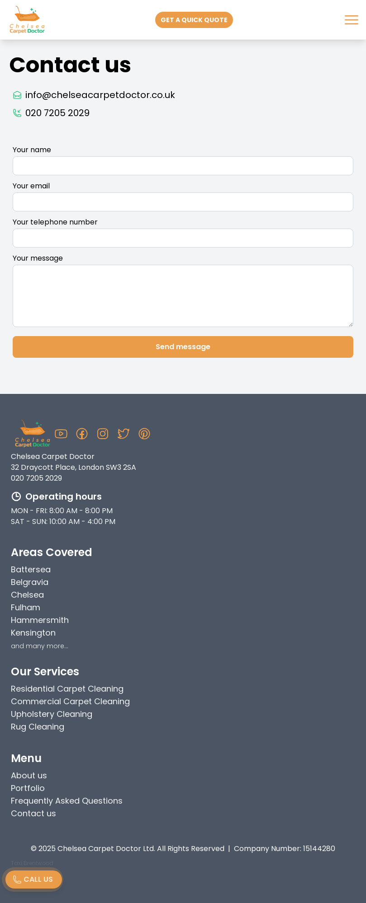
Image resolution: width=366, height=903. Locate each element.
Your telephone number (55, 222)
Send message (183, 347)
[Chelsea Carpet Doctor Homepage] (32, 433)
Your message (38, 258)
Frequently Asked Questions (67, 800)
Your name (32, 150)
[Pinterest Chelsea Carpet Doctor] (144, 433)
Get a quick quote (194, 19)
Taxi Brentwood (32, 863)
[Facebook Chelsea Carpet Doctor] (82, 433)
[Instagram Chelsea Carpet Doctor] (102, 433)
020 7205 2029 (36, 478)
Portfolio (28, 788)
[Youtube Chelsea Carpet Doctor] (61, 433)
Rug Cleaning (37, 726)
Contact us (33, 813)
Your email (31, 186)
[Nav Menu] (351, 20)
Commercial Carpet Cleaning (70, 701)
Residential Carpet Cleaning (67, 688)
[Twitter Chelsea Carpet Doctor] (123, 433)
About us (29, 775)
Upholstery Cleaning (51, 714)
